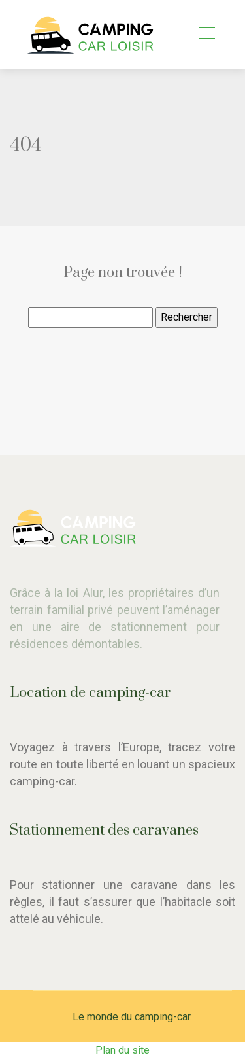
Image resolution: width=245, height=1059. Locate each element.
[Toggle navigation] (206, 35)
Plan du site (122, 1050)
